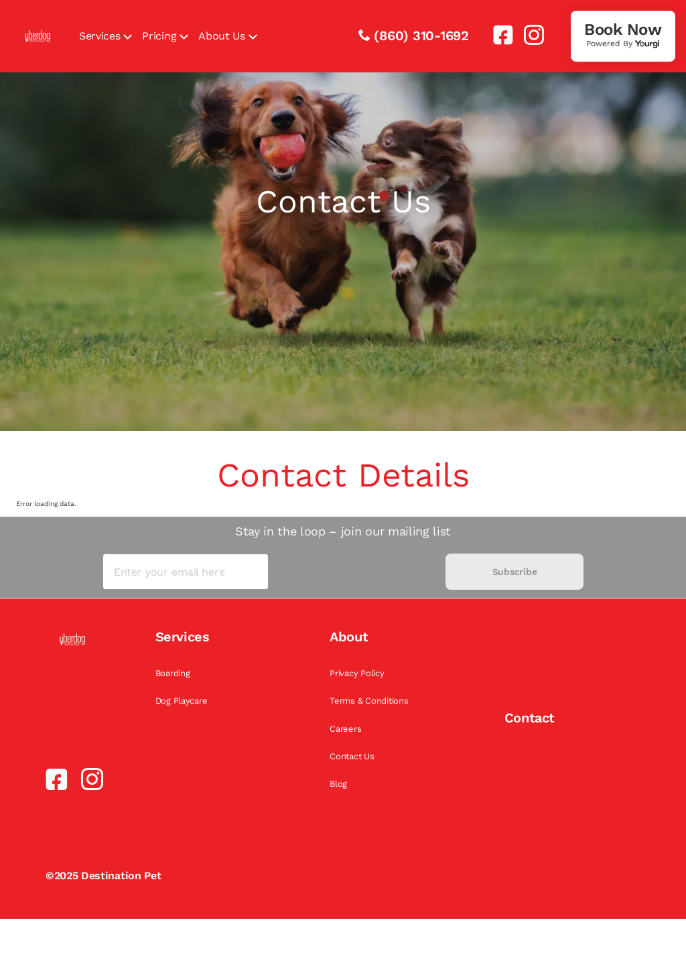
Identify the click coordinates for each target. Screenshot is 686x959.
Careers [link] (345, 729)
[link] (497, 35)
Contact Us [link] (352, 756)
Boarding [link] (172, 673)
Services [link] (99, 35)
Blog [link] (338, 784)
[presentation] (356, 572)
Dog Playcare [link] (181, 701)
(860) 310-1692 (421, 35)
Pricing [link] (159, 35)
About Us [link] (221, 35)
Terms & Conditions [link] (369, 701)
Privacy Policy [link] (357, 673)
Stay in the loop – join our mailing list (343, 531)
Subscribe (514, 571)
